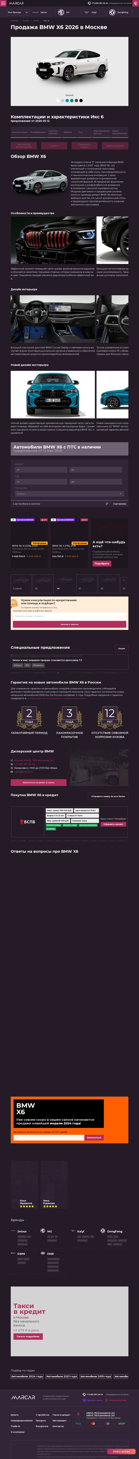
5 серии (18, 610)
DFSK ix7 (117, 1249)
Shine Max (112, 1245)
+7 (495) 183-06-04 (98, 3)
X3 (62, 610)
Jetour (39, 12)
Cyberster (52, 1245)
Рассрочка (42, 1431)
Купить (26, 21)
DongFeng (118, 12)
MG (64, 12)
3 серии (86, 610)
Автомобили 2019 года (95, 1380)
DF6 (116, 1241)
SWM (21, 1258)
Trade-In (15, 1431)
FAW (50, 1258)
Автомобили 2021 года (61, 1380)
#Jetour (18, 690)
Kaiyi (90, 12)
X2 (73, 610)
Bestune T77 (53, 1267)
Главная (14, 21)
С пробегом (42, 1419)
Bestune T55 (53, 1271)
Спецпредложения (22, 1425)
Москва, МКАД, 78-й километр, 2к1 (22, 794)
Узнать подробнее (28, 1341)
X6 (42, 610)
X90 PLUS (22, 1249)
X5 (31, 610)
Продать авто (92, 1404)
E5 (79, 1241)
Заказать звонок (69, 649)
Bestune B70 (53, 1264)
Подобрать (101, 591)
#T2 (27, 690)
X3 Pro (85, 1241)
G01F (26, 1264)
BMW (36, 21)
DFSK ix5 (122, 1245)
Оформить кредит (113, 877)
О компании (18, 1436)
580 (109, 1249)
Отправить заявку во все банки (108, 849)
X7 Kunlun (82, 1245)
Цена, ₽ (19, 487)
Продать (41, 1425)
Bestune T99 (53, 1275)
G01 (20, 1264)
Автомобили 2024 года (27, 1380)
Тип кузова (21, 511)
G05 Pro (21, 1267)
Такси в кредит (29, 1313)
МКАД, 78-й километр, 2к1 (100, 1417)
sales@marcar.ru (23, 820)
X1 (52, 610)
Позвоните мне (116, 1404)
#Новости (38, 690)
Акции (121, 674)
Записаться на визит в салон (20, 831)
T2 (29, 1241)
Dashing (21, 1241)
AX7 (110, 1241)
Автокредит (60, 1425)
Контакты (58, 1431)
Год (17, 499)
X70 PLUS (22, 1245)
